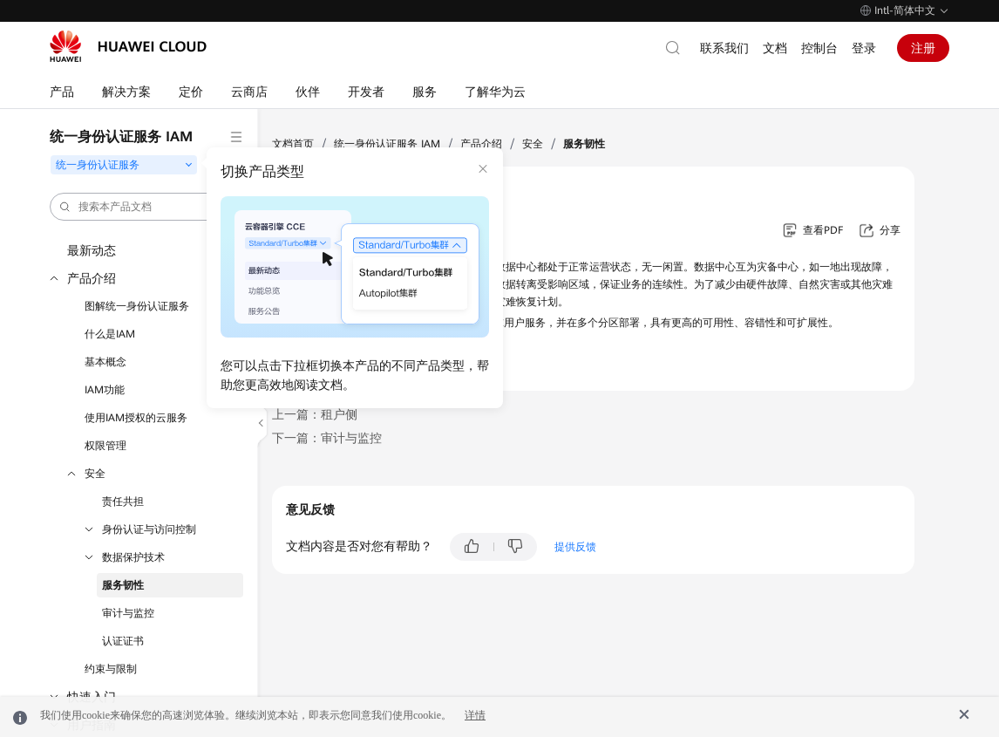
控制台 (819, 48)
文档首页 (293, 144)
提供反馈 (575, 547)
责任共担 (123, 501)
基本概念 (105, 362)
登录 (864, 48)
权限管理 (105, 446)
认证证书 (123, 641)
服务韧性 (123, 585)
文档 (775, 48)
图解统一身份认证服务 (137, 306)
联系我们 (724, 48)
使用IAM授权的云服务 (136, 418)
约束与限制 (111, 669)
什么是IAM (110, 334)
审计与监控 (128, 613)
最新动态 (91, 250)
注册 (923, 48)
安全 (95, 473)
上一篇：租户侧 (314, 414)
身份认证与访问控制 (149, 529)
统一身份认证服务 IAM (387, 144)
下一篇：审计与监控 (327, 438)
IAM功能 (105, 390)
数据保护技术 (133, 557)
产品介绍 (91, 278)
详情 (475, 715)
